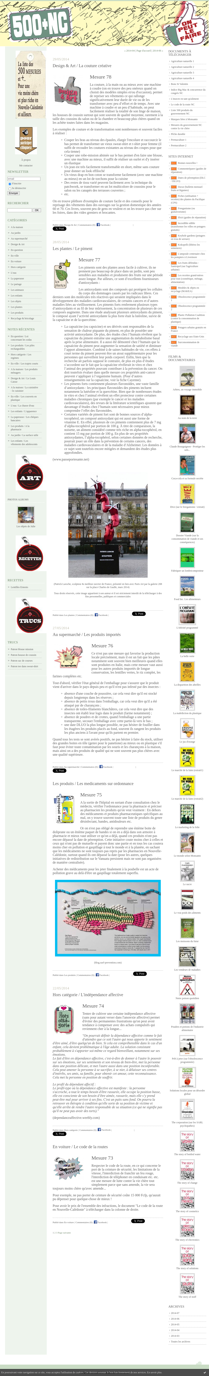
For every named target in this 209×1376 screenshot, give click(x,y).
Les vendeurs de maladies (187, 969)
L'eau (13, 272)
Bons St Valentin (179, 84)
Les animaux (17, 289)
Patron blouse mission (22, 649)
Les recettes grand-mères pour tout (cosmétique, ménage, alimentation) (187, 279)
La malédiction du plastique (187, 713)
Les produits (17, 312)
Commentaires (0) (86, 225)
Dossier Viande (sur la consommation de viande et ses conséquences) (187, 539)
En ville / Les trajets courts (24, 363)
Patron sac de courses (22, 660)
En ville (15, 255)
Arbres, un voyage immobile (187, 389)
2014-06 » (158, 50)
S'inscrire (14, 183)
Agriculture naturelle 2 (182, 66)
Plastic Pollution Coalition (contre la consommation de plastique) (188, 318)
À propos (25, 159)
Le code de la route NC (183, 104)
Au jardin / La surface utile (24, 435)
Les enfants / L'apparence (24, 411)
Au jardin (16, 232)
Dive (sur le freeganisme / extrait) (187, 506)
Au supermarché (19, 238)
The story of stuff (187, 1296)
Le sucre (187, 884)
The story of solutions (187, 1268)
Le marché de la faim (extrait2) (187, 798)
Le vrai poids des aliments (187, 912)
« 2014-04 (129, 50)
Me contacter (26, 165)
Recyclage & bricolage (22, 318)
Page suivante (64, 1232)
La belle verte (187, 656)
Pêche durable (178, 134)
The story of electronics (187, 1239)
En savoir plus (154, 1372)
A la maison (17, 227)
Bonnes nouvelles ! (187, 163)
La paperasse (17, 278)
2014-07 (175, 1313)
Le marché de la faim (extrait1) (187, 770)
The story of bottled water (187, 1154)
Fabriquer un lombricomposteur (187, 570)
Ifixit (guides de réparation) (192, 217)
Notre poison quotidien (187, 998)
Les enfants (16, 295)
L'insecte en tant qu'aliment (185, 98)
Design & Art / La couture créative (82, 65)
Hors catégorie (18, 267)
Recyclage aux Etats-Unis (191, 336)
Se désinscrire (17, 188)
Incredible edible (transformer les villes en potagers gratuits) (188, 226)
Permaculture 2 (178, 145)
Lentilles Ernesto (19, 587)
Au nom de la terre (187, 418)
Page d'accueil (143, 50)
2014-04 (175, 1330)
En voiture (16, 261)
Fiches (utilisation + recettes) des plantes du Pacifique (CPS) (188, 199)
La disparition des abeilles (187, 684)
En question (17, 250)
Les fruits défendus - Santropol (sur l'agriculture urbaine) (185, 266)
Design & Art (18, 244)
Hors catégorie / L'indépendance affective (88, 994)
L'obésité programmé (187, 627)
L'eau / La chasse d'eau (22, 405)
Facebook (103, 225)
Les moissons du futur (187, 941)
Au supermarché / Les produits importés (87, 634)
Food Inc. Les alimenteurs (187, 599)
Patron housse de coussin (23, 654)
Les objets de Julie (25, 526)
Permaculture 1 (178, 139)
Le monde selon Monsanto (187, 855)
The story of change (187, 1182)
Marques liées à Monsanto (184, 119)
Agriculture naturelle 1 (182, 61)
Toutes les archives (180, 1341)
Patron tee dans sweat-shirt (24, 666)
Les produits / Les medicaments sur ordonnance (93, 783)
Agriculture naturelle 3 (182, 72)
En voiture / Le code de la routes (80, 1146)
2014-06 (175, 1318)
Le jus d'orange (187, 741)
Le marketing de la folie (187, 827)
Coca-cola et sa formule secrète (187, 478)
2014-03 (175, 1335)
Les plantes (16, 307)
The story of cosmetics (187, 1211)
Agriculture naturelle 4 (182, 78)
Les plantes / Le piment (72, 248)
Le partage (16, 284)
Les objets (16, 301)
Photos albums (18, 499)
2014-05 (175, 1324)
